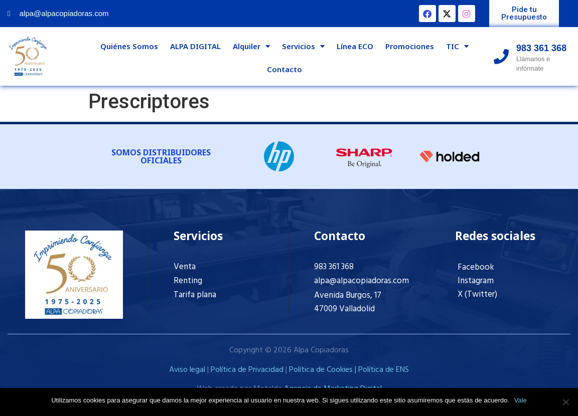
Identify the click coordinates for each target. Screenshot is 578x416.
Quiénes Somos (129, 46)
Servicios (303, 46)
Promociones (409, 46)
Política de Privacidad (247, 369)
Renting (188, 281)
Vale (520, 400)
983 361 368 (334, 267)
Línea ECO (355, 46)
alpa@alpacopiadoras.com (361, 281)
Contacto (284, 69)
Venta (185, 267)
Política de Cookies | (323, 369)
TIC (457, 46)
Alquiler (251, 46)
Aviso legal (187, 369)
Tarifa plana (195, 295)
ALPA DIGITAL (195, 46)
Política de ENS (383, 369)
